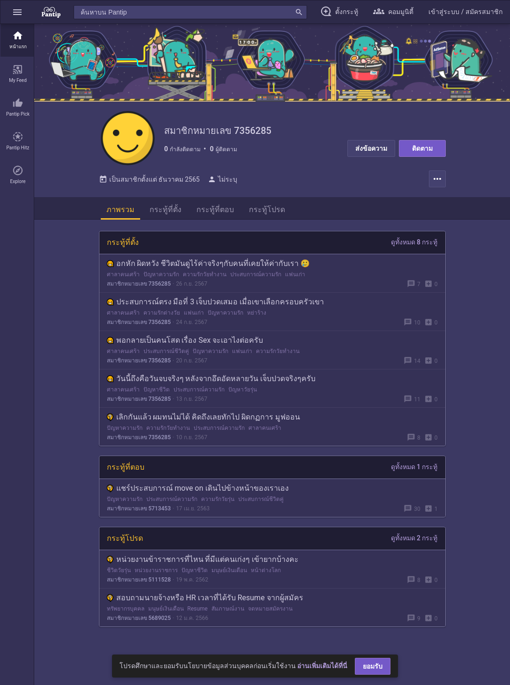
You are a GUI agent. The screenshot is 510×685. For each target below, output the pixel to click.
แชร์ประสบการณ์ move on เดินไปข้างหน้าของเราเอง (198, 490)
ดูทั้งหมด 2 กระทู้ (414, 540)
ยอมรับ (372, 666)
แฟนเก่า (295, 276)
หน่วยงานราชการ (156, 572)
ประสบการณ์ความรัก (255, 276)
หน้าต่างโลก (266, 572)
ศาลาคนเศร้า (123, 276)
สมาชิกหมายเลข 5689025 (139, 620)
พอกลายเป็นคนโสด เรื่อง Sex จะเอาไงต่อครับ (185, 342)
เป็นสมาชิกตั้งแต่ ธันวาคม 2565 (149, 181)
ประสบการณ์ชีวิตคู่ (166, 353)
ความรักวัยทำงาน (204, 276)
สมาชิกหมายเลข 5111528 (139, 581)
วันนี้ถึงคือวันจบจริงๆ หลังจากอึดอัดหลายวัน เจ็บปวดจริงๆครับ (211, 380)
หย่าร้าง (256, 314)
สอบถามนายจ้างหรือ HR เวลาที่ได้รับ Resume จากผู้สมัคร (205, 599)
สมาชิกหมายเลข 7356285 (139, 285)
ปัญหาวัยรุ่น (242, 391)
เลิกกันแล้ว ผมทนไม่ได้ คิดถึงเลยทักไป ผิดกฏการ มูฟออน (203, 418)
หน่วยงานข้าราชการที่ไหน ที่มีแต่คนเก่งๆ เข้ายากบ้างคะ (203, 561)
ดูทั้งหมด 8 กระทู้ (414, 244)
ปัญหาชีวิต (156, 391)
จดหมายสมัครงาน (270, 610)
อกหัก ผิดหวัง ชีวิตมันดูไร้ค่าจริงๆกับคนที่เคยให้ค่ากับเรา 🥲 (208, 265)
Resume (198, 610)
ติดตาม (422, 148)
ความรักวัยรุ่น (217, 501)
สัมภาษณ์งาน (227, 610)
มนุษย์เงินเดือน (229, 572)
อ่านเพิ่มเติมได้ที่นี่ (322, 666)
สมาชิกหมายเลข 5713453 (139, 510)
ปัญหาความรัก (161, 276)
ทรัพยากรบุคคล (125, 610)
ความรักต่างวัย (161, 314)
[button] (17, 11)
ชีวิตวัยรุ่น (119, 572)
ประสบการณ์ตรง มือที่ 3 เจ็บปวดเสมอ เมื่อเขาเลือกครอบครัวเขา (215, 303)
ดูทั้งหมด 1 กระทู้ (414, 468)
